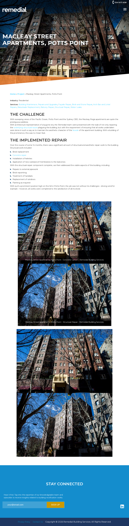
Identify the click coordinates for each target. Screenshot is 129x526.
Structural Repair (62, 107)
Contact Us (38, 522)
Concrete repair (19, 155)
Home (13, 94)
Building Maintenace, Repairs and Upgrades (38, 104)
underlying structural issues (26, 127)
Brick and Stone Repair (82, 104)
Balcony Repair (47, 107)
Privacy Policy (24, 522)
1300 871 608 (120, 2)
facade (76, 130)
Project (20, 94)
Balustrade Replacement (29, 107)
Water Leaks (76, 107)
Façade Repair (64, 104)
